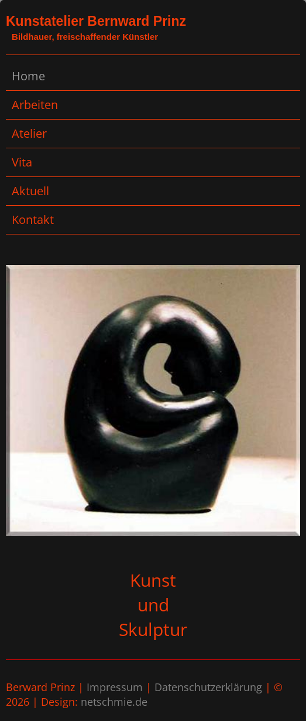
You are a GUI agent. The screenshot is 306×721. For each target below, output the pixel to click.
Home (28, 76)
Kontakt (33, 219)
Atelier (29, 133)
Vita (22, 162)
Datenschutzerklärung (208, 687)
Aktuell (30, 191)
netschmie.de (114, 702)
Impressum (115, 687)
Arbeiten (35, 105)
